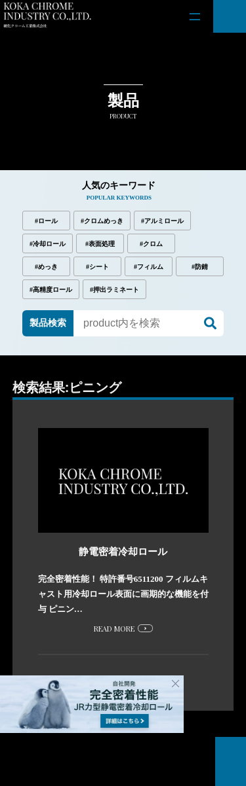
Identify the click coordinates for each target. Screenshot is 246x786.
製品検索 (48, 323)
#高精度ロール (51, 289)
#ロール (46, 220)
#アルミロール (162, 220)
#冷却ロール (48, 243)
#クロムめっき (102, 220)
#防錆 (200, 266)
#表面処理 (100, 243)
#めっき (46, 266)
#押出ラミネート (114, 289)
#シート (97, 266)
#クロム (151, 243)
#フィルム (148, 266)
